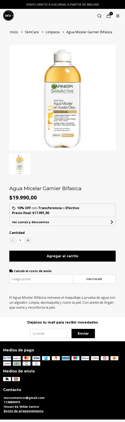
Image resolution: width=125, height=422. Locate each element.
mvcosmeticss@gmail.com (24, 398)
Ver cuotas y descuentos (30, 222)
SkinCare (32, 32)
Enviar (83, 333)
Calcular (94, 279)
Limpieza (53, 32)
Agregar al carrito (62, 256)
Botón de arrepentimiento (24, 411)
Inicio (14, 32)
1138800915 (12, 402)
